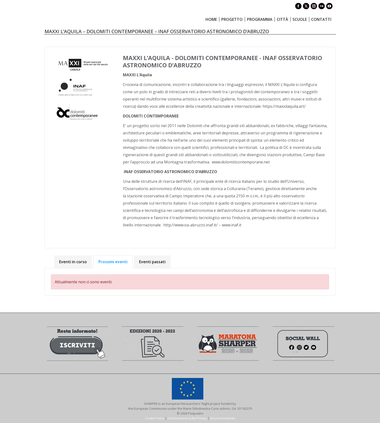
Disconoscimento (222, 418)
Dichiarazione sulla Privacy (187, 418)
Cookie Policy (154, 418)
